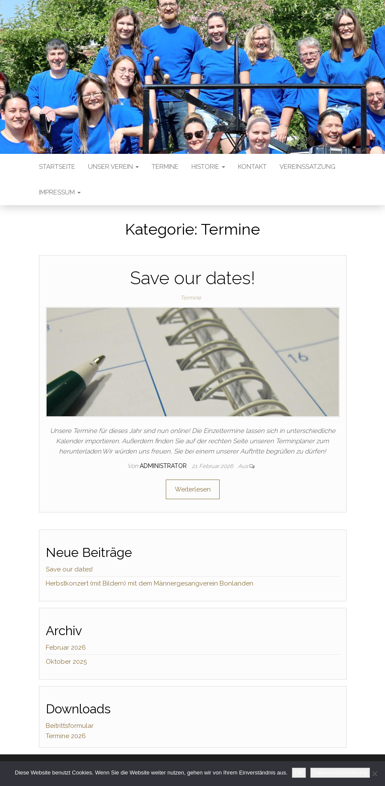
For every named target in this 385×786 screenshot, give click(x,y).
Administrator (164, 465)
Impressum (60, 192)
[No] (374, 773)
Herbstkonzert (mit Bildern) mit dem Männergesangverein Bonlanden (149, 583)
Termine (165, 167)
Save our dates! (192, 278)
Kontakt (252, 167)
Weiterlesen (193, 489)
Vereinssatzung (307, 167)
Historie (208, 167)
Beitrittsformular (70, 726)
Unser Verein (113, 167)
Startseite (57, 167)
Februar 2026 (66, 647)
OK (299, 772)
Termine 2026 (66, 736)
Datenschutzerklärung (340, 772)
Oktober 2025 (66, 661)
